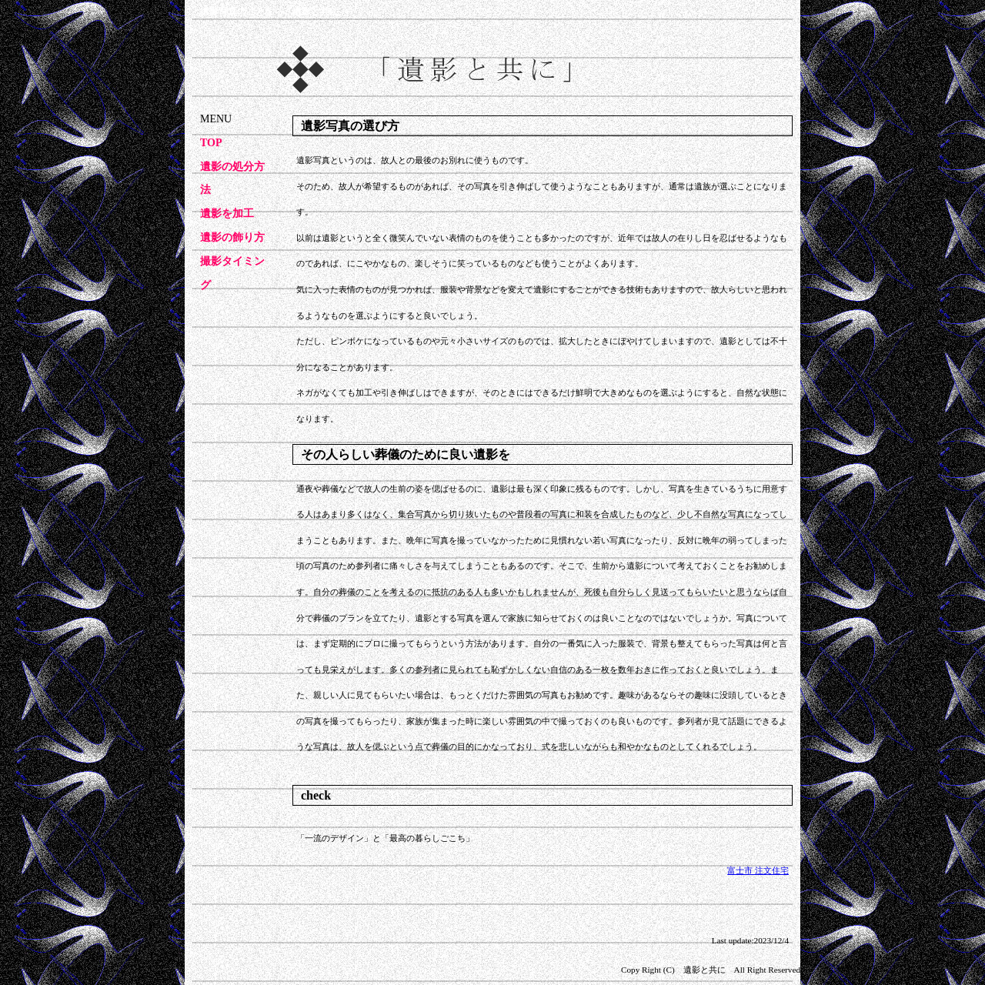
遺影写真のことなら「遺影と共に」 (274, 11)
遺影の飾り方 (232, 237)
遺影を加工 (227, 213)
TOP (211, 143)
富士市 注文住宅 (758, 870)
